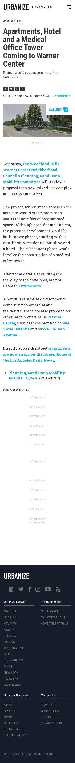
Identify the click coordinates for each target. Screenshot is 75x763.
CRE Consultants (54, 617)
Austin (9, 629)
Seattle (10, 617)
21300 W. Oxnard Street (17, 390)
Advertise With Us (55, 623)
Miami (8, 666)
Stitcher (11, 723)
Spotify (10, 711)
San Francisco (15, 685)
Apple (8, 704)
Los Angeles (13, 660)
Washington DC (15, 648)
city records (30, 286)
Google (9, 717)
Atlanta (10, 623)
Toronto (11, 678)
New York (11, 672)
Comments (61, 96)
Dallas (9, 641)
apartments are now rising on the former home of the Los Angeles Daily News (37, 354)
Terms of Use (51, 717)
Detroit (10, 654)
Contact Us (50, 711)
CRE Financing (51, 611)
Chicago (10, 635)
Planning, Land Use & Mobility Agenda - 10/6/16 (36, 375)
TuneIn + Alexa (15, 735)
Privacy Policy (52, 723)
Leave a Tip (49, 704)
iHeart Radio (13, 729)
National (11, 611)
